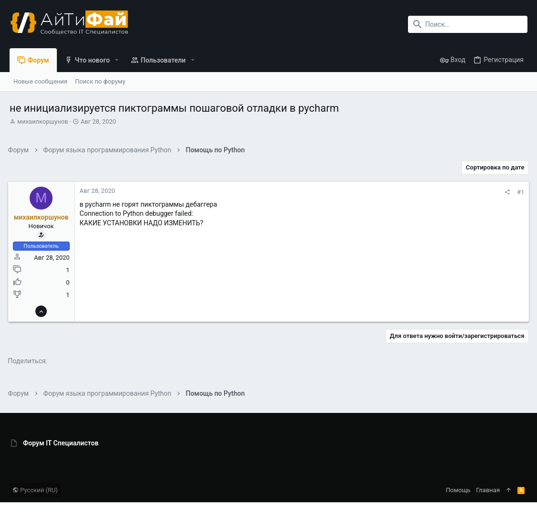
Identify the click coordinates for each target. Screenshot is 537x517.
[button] (117, 60)
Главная (488, 490)
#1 (519, 192)
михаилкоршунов (42, 121)
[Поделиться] (505, 192)
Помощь (458, 490)
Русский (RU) (35, 490)
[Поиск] (467, 24)
